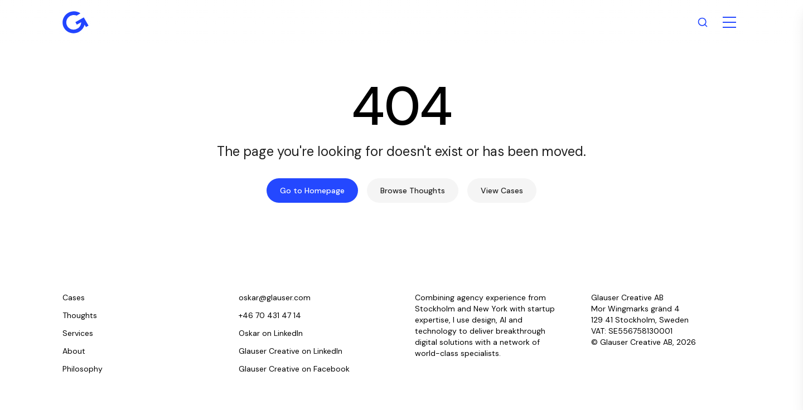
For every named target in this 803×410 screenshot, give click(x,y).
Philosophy (82, 369)
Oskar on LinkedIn (271, 333)
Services (77, 333)
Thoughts (79, 315)
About (73, 351)
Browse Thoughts (412, 191)
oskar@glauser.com (275, 297)
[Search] (702, 22)
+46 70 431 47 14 (270, 315)
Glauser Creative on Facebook (294, 369)
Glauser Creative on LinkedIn (290, 351)
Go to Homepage (312, 191)
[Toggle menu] (729, 22)
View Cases (502, 191)
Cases (73, 297)
